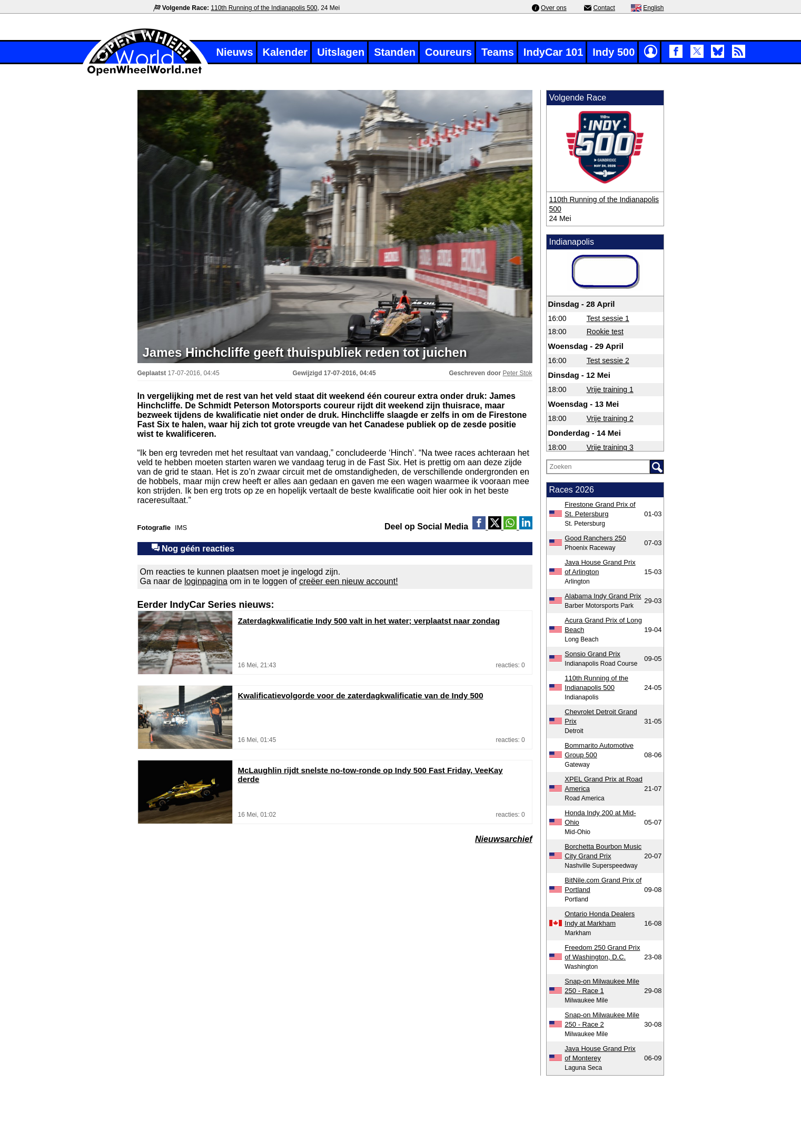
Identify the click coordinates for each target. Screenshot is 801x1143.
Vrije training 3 (610, 447)
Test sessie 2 (608, 360)
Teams (497, 52)
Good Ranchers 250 (595, 538)
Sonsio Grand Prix (592, 654)
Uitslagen (340, 52)
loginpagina (206, 581)
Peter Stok (517, 373)
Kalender (285, 52)
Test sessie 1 (608, 318)
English (653, 8)
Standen (395, 52)
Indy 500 (613, 52)
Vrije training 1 (610, 389)
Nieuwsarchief (503, 839)
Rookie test (605, 331)
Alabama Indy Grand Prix (603, 596)
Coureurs (448, 52)
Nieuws (234, 52)
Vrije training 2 (610, 418)
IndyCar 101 (553, 52)
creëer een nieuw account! (348, 581)
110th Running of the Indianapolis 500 (264, 8)
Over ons (554, 8)
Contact (604, 8)
